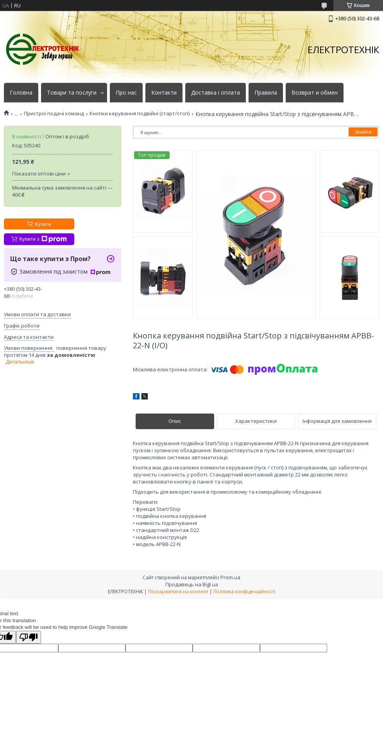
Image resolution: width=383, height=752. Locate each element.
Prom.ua (230, 577)
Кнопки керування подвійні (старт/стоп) (139, 113)
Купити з (42, 239)
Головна (21, 92)
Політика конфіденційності (244, 591)
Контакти (164, 92)
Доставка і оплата (215, 92)
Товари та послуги (72, 92)
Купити (43, 224)
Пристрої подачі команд (54, 113)
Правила (265, 92)
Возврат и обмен (315, 92)
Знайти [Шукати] (363, 132)
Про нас (126, 92)
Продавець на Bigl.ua (191, 584)
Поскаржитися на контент (178, 591)
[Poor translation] (28, 637)
